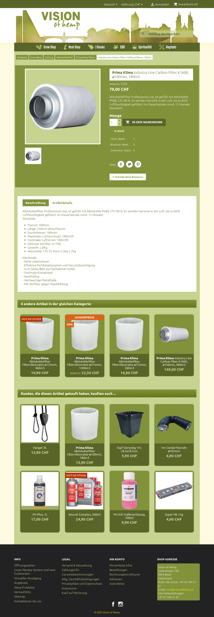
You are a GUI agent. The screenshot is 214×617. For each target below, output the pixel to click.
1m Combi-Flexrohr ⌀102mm (174, 449)
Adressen (116, 579)
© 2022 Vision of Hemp (107, 612)
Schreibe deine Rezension (127, 177)
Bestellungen (118, 570)
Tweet (129, 164)
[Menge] (114, 122)
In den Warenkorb (144, 122)
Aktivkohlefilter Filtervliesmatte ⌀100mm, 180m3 (84, 452)
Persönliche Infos (121, 565)
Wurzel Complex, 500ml (85, 514)
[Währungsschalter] (139, 5)
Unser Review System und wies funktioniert (35, 571)
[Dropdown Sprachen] (111, 5)
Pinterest (138, 164)
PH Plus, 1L (40, 514)
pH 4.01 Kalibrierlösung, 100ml (129, 516)
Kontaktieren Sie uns (27, 601)
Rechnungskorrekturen (125, 574)
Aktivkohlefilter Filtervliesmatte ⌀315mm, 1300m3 (84, 363)
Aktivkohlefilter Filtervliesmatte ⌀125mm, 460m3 (40, 363)
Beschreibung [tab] (36, 203)
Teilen (121, 164)
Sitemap (19, 596)
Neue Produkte (24, 587)
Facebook (113, 604)
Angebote (21, 583)
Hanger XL (40, 447)
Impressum (69, 588)
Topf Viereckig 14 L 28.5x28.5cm (129, 449)
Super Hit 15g (174, 514)
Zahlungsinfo (70, 570)
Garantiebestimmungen (78, 574)
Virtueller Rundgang (27, 578)
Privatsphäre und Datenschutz (82, 583)
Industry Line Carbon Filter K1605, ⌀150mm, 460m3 (174, 361)
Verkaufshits (22, 592)
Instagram (120, 604)
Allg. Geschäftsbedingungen (80, 579)
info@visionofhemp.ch (180, 589)
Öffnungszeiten (24, 565)
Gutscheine (117, 583)
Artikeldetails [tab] (62, 203)
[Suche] (166, 33)
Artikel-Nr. (115, 84)
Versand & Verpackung (77, 565)
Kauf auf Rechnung (74, 593)
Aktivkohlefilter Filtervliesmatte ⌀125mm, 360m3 (129, 363)
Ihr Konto (117, 559)
